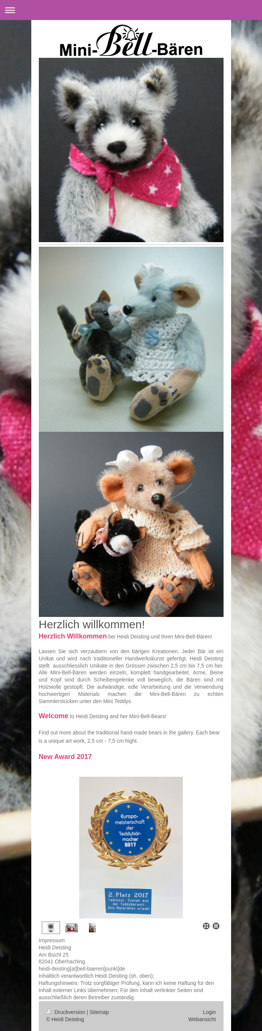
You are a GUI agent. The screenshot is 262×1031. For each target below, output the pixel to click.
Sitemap (99, 1012)
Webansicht (202, 1019)
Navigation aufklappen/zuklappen (131, 10)
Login (209, 1012)
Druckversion (66, 1012)
